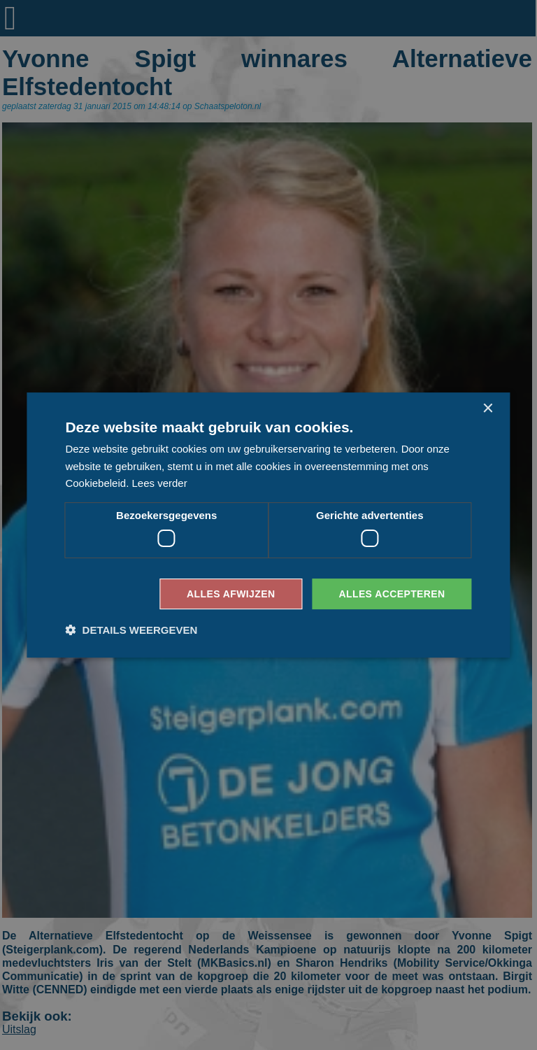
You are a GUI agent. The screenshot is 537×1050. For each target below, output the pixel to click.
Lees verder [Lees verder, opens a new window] (159, 483)
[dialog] (268, 525)
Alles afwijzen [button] (231, 594)
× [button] (487, 409)
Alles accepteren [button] (391, 594)
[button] (131, 630)
